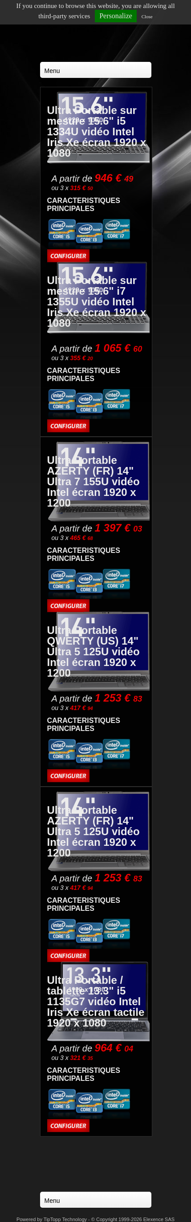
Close (147, 16)
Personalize (115, 16)
